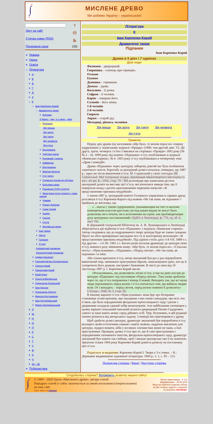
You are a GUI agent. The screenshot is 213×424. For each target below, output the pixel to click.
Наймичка (48, 174)
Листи (42, 252)
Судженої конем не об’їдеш (57, 192)
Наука (33, 60)
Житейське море (51, 242)
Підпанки (47, 131)
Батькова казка (50, 197)
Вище (135, 363)
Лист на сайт (34, 30)
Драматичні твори (49, 117)
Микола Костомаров (46, 318)
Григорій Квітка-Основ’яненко (51, 280)
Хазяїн (46, 228)
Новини (34, 55)
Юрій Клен (41, 294)
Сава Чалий (49, 224)
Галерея (43, 257)
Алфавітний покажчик (48, 266)
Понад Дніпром (51, 219)
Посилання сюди (37, 46)
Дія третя (48, 145)
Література (36, 71)
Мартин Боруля (51, 183)
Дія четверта (50, 150)
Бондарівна (48, 159)
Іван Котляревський (46, 323)
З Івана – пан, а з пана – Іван (56, 126)
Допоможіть (106, 405)
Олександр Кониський (47, 304)
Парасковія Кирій (44, 290)
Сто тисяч (48, 188)
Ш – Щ (36, 393)
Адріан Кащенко (44, 275)
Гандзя (46, 233)
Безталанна (49, 178)
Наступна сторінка (153, 363)
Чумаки (46, 214)
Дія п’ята (48, 155)
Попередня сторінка (116, 363)
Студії (42, 261)
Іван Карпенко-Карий (47, 112)
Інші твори (44, 247)
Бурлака (47, 122)
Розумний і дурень (52, 169)
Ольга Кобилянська (46, 299)
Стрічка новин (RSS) (39, 38)
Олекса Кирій (42, 285)
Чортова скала (50, 164)
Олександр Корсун (45, 313)
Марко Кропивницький (47, 327)
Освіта (33, 66)
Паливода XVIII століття (55, 202)
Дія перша (49, 136)
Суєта (45, 238)
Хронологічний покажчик (49, 271)
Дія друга (48, 141)
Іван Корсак (41, 309)
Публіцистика (38, 399)
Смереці (52, 421)
